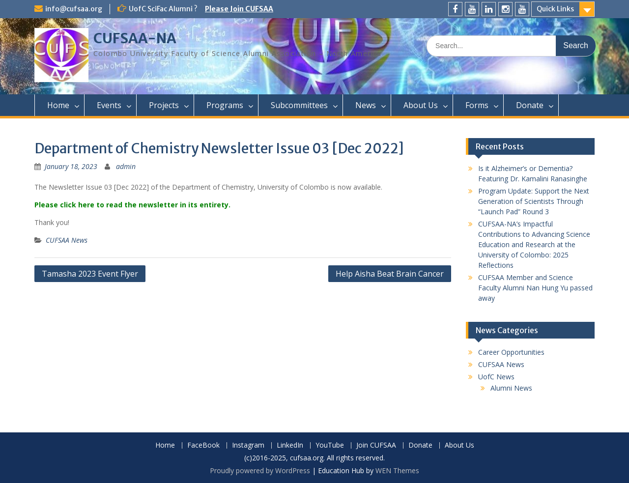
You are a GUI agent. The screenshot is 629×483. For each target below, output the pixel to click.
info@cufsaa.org (73, 8)
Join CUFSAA (376, 445)
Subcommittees (299, 105)
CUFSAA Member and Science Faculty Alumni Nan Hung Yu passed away (535, 288)
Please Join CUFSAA (239, 8)
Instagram (248, 445)
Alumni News (511, 388)
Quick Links (555, 8)
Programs (224, 105)
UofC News (496, 376)
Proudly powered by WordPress (260, 470)
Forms (476, 105)
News (365, 105)
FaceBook (203, 445)
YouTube (329, 445)
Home (58, 105)
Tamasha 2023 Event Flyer (90, 273)
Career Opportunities (511, 352)
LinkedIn (290, 445)
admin (126, 166)
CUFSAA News (66, 240)
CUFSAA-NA (134, 38)
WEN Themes (397, 470)
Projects (164, 105)
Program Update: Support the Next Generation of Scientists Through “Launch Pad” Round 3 (533, 201)
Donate (529, 105)
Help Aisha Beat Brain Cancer (390, 273)
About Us (420, 105)
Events (109, 105)
